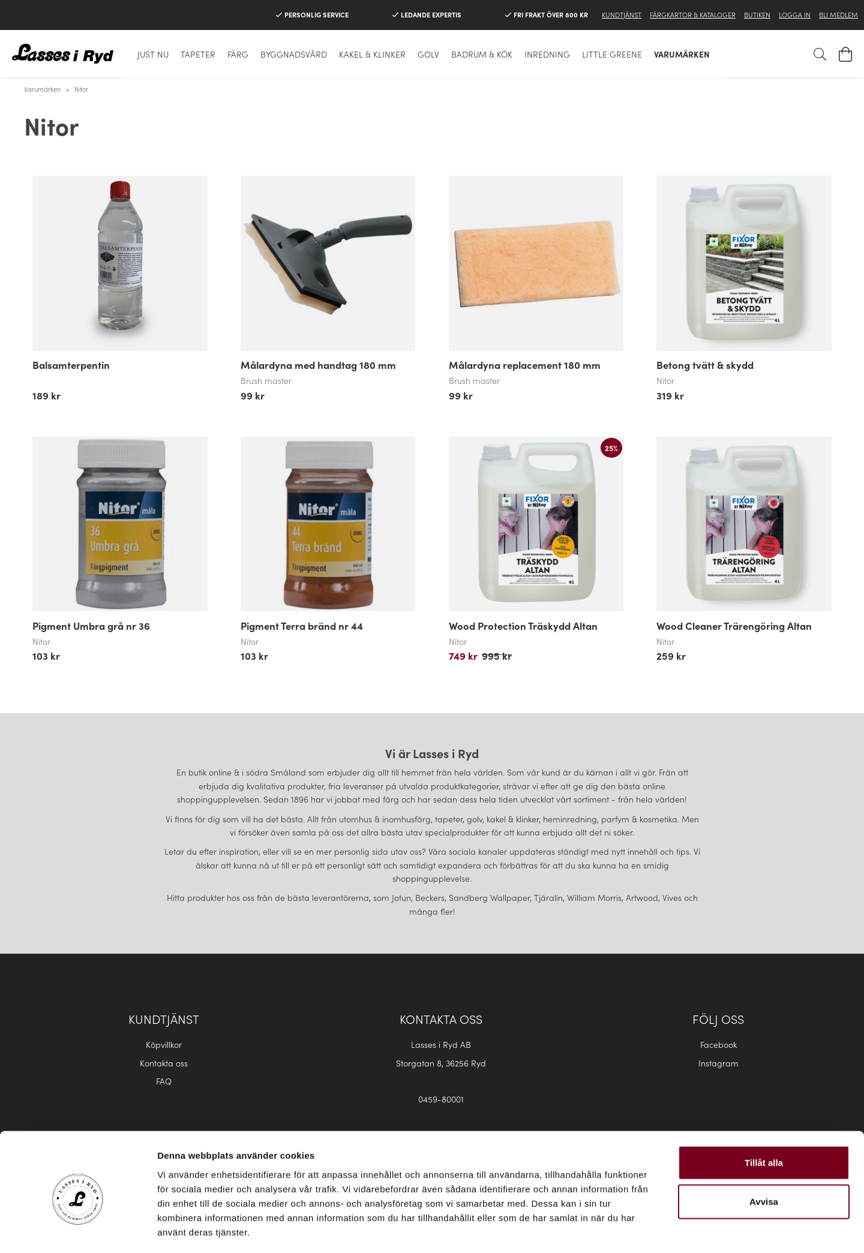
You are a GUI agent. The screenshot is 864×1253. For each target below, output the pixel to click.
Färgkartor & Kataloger (693, 14)
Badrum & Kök (481, 54)
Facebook (718, 1044)
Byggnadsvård (293, 54)
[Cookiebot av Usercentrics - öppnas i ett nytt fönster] (77, 1230)
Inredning (547, 54)
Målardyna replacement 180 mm (525, 364)
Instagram (718, 1063)
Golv (428, 54)
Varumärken (682, 54)
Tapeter (198, 54)
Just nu (153, 54)
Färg (237, 54)
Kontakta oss (164, 1063)
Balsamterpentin (71, 364)
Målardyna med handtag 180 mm (318, 364)
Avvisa (763, 1151)
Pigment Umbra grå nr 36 (91, 625)
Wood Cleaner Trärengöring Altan (734, 625)
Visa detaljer (652, 1229)
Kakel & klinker (372, 54)
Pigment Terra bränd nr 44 (302, 625)
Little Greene (612, 54)
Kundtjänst (621, 14)
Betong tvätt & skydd (705, 364)
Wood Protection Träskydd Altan (523, 625)
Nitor (81, 89)
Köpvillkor (164, 1044)
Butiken (757, 14)
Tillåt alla (764, 1111)
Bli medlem (838, 14)
